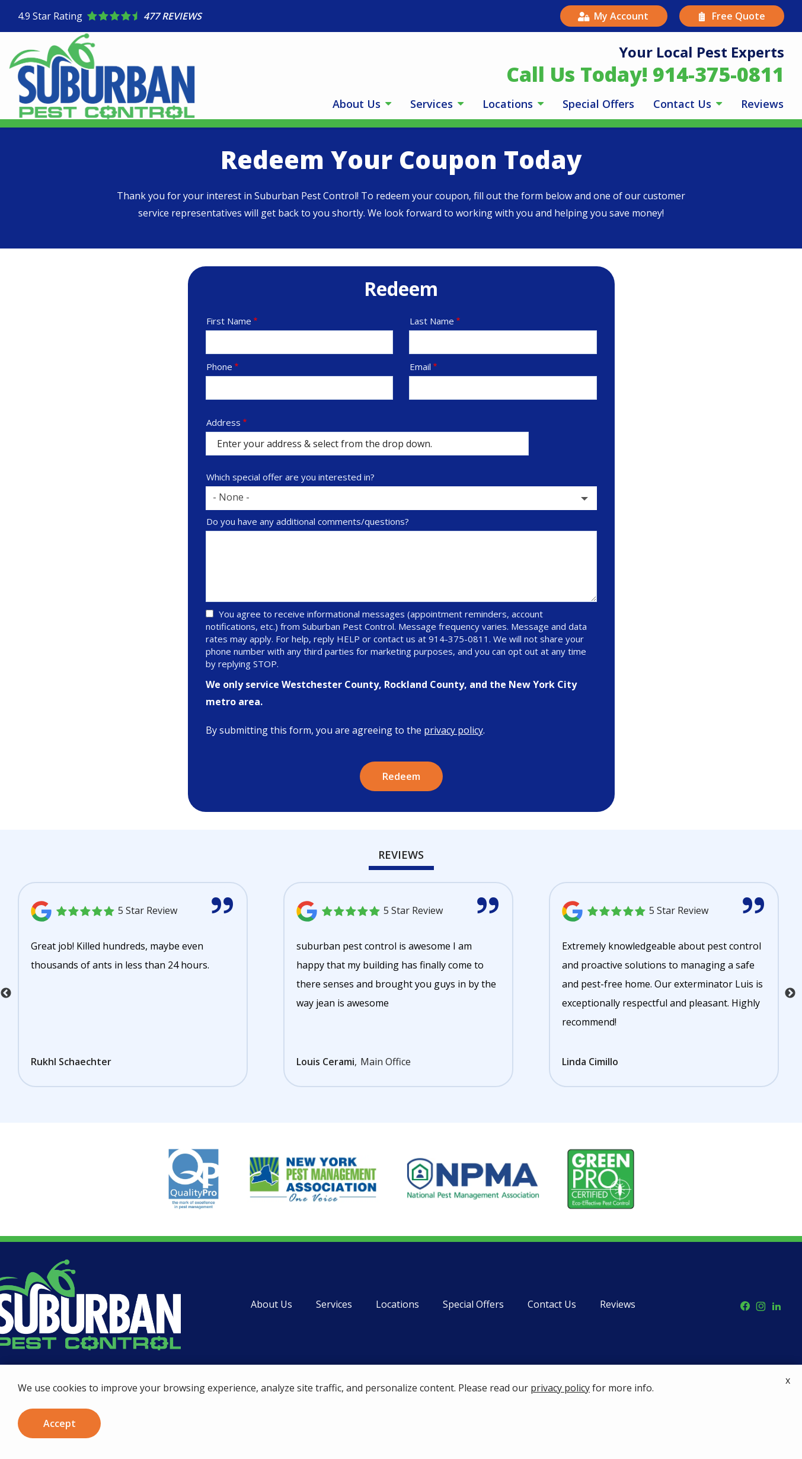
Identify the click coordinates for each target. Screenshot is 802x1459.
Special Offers (598, 104)
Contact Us (683, 104)
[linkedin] (776, 1305)
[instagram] (761, 1305)
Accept (59, 1423)
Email (420, 366)
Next (790, 993)
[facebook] (745, 1305)
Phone (219, 366)
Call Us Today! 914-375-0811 (645, 74)
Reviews (762, 104)
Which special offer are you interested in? (290, 477)
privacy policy (453, 730)
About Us (358, 104)
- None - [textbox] (231, 497)
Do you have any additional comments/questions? (307, 521)
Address (223, 422)
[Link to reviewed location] (133, 911)
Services (433, 104)
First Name (228, 321)
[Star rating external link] (209, 16)
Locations (509, 104)
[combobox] (401, 498)
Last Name (432, 321)
